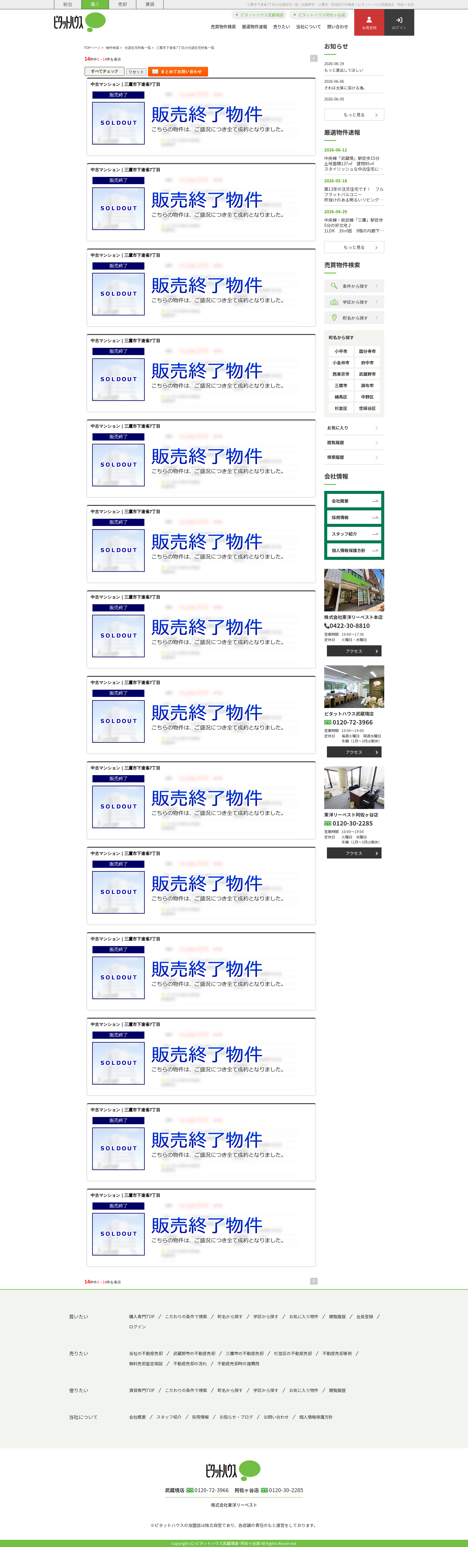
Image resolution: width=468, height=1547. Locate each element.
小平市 (341, 351)
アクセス (354, 651)
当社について (308, 26)
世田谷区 (367, 408)
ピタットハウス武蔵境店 (261, 15)
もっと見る (354, 115)
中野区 (367, 397)
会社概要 (340, 501)
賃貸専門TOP (142, 1390)
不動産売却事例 (337, 1353)
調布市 (367, 385)
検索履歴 (335, 457)
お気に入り (337, 428)
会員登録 (369, 23)
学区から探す (349, 301)
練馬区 (341, 397)
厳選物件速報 (254, 26)
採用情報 (340, 517)
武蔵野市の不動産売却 (194, 1353)
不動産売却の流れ (190, 1363)
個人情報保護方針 (348, 550)
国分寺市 (367, 351)
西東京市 (341, 374)
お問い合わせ (276, 1417)
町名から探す (349, 317)
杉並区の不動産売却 (293, 1353)
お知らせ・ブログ (236, 1417)
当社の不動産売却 (146, 1353)
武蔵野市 (367, 374)
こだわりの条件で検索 (186, 1316)
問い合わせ (337, 26)
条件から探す (349, 285)
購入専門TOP (142, 1316)
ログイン (399, 23)
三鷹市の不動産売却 (245, 1353)
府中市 (367, 363)
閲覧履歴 (335, 442)
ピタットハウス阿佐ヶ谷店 (321, 15)
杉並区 (341, 408)
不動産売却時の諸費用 (238, 1363)
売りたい (281, 26)
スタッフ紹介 (344, 534)
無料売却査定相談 (146, 1363)
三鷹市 (341, 385)
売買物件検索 (223, 26)
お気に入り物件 (304, 1316)
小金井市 (341, 363)
